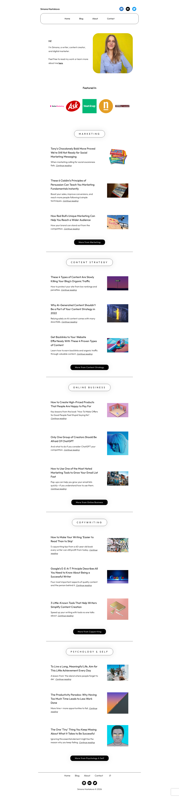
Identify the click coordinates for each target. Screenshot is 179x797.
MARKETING (89, 134)
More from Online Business (89, 504)
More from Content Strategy (89, 369)
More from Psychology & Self (89, 762)
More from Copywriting (89, 634)
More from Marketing (89, 243)
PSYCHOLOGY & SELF (89, 655)
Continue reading (71, 201)
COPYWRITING (89, 525)
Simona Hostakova (51, 9)
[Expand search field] (112, 779)
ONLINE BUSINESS (89, 389)
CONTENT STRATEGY (89, 263)
